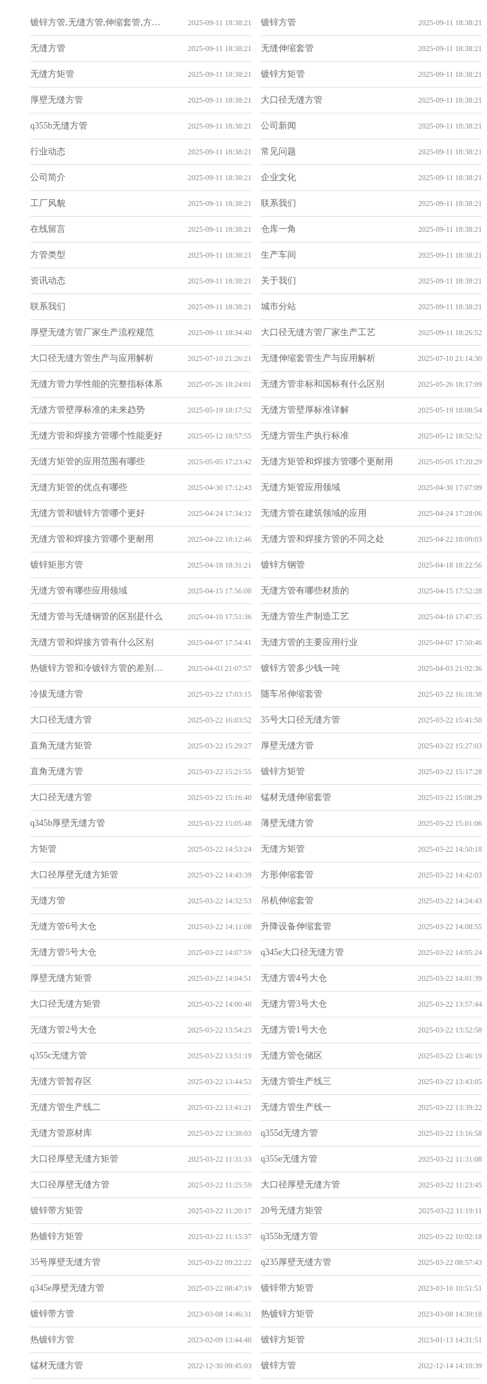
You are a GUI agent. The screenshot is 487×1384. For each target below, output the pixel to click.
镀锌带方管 (52, 1313)
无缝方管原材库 (61, 1133)
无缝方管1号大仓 (294, 1029)
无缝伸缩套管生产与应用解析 (318, 358)
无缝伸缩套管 (287, 48)
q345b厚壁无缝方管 (67, 823)
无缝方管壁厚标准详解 (305, 410)
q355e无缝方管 (289, 1159)
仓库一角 (278, 229)
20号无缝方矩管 (292, 1210)
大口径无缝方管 (292, 100)
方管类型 (48, 255)
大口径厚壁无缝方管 (70, 1184)
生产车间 (278, 255)
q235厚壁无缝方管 (296, 1262)
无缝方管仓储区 (292, 1055)
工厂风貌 (48, 203)
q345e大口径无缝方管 (302, 952)
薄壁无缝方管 (287, 823)
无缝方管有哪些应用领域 (78, 590)
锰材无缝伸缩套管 (296, 797)
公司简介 (48, 177)
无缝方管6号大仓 (63, 926)
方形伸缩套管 (287, 874)
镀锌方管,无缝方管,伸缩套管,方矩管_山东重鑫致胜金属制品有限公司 (96, 22)
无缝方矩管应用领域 (300, 487)
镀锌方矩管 (283, 74)
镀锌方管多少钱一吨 (300, 668)
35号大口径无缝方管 (300, 719)
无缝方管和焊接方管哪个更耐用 (92, 539)
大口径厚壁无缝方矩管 (74, 874)
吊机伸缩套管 (287, 900)
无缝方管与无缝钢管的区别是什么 (96, 616)
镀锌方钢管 (283, 564)
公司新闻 (278, 125)
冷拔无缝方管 (56, 694)
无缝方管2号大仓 (63, 1029)
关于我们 (278, 280)
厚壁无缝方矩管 (61, 978)
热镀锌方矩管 (56, 1236)
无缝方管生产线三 (296, 1081)
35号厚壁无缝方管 (65, 1262)
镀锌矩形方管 (56, 564)
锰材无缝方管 (56, 1365)
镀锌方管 (278, 22)
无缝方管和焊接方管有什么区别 (92, 642)
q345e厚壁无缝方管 (67, 1288)
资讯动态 (48, 280)
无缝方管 (48, 48)
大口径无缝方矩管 (65, 1004)
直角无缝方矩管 (61, 745)
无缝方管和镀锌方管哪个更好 (87, 513)
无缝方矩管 (52, 74)
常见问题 (278, 151)
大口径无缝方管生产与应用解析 (92, 358)
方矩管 (43, 849)
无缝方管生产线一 (296, 1107)
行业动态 (48, 151)
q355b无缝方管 (59, 125)
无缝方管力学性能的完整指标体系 (96, 384)
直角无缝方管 (56, 771)
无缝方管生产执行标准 (305, 435)
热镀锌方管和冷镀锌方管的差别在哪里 (96, 668)
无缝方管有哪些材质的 (305, 590)
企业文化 (278, 177)
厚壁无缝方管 (56, 100)
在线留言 (48, 229)
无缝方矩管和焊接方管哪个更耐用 (327, 461)
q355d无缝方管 (289, 1133)
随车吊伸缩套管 (292, 694)
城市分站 (278, 306)
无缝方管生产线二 (65, 1107)
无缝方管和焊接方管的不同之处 (322, 539)
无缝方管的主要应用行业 (309, 642)
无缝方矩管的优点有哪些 (78, 487)
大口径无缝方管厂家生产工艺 (318, 332)
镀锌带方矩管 (56, 1210)
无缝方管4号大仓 (294, 978)
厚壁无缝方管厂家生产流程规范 (92, 332)
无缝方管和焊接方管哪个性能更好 (96, 435)
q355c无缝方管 (58, 1055)
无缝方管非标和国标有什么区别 (322, 384)
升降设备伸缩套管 (296, 926)
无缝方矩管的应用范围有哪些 (87, 461)
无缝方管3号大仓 (294, 1004)
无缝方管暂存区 (61, 1081)
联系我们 (278, 203)
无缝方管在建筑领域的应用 (314, 513)
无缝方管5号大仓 (63, 952)
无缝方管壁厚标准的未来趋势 (87, 410)
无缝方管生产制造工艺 (305, 616)
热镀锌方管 (52, 1339)
